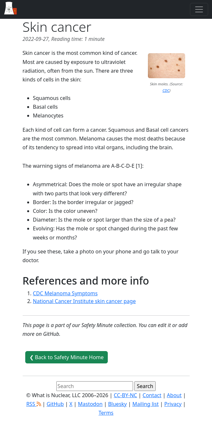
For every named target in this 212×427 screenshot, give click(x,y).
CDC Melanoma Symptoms (65, 293)
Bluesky (117, 404)
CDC (165, 90)
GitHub (55, 404)
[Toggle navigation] (199, 9)
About (174, 395)
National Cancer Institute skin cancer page (84, 301)
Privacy (173, 404)
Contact (152, 395)
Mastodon (90, 404)
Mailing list (145, 404)
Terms (105, 412)
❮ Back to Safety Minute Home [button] (66, 357)
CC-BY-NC (125, 395)
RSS (33, 404)
